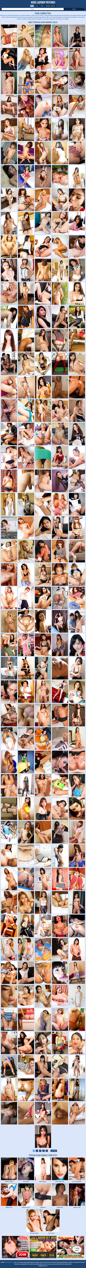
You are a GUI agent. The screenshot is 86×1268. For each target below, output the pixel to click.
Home (32, 6)
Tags (37, 6)
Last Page (53, 1151)
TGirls (42, 6)
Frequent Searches (50, 6)
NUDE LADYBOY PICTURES (43, 2)
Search (74, 9)
